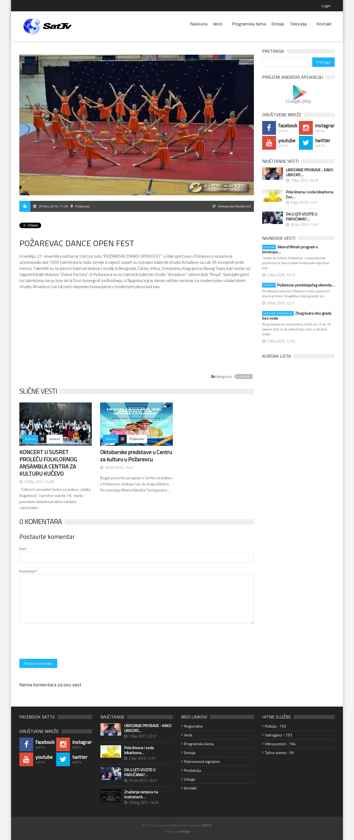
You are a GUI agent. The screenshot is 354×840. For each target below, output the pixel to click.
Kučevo (54, 438)
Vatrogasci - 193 (278, 735)
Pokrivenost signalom (202, 761)
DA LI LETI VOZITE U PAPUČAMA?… (301, 217)
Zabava (111, 438)
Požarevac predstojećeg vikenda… (298, 285)
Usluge (189, 779)
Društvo (245, 376)
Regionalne (193, 726)
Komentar (28, 571)
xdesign (184, 831)
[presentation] (61, 642)
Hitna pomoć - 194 (280, 744)
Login (326, 6)
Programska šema (249, 23)
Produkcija (192, 770)
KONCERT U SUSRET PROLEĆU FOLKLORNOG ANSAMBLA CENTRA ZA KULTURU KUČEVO (48, 463)
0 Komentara (40, 521)
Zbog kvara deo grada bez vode (296, 316)
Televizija (298, 23)
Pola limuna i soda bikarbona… (139, 750)
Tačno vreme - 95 (279, 752)
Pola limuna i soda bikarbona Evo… (309, 194)
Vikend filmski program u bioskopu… (290, 249)
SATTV (207, 825)
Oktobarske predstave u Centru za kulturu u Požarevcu (136, 456)
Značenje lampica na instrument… (141, 794)
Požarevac (136, 438)
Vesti (217, 23)
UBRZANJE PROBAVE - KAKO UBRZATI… (309, 172)
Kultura (30, 438)
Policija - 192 (275, 726)
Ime (23, 549)
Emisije (277, 23)
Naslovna (198, 23)
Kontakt (324, 23)
